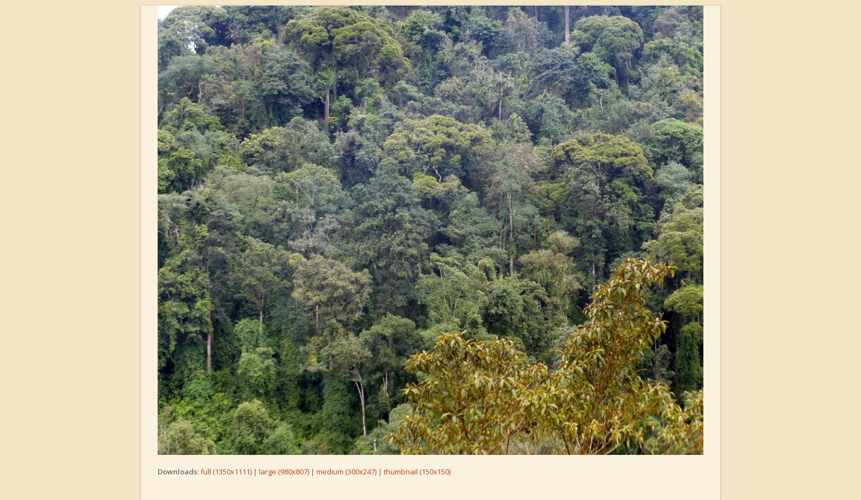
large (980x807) (284, 472)
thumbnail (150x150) (417, 472)
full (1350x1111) (226, 472)
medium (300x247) (346, 472)
